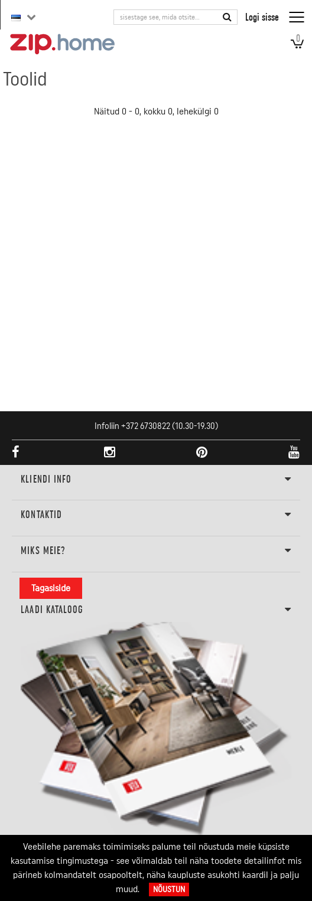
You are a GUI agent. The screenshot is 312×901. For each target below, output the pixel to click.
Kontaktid (156, 515)
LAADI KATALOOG (156, 610)
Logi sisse (262, 17)
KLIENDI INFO (156, 480)
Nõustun (169, 889)
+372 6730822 (145, 426)
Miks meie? (156, 551)
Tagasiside (50, 588)
